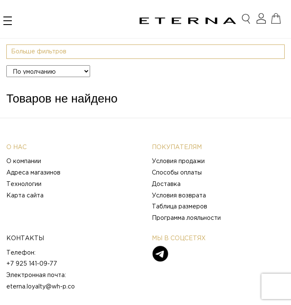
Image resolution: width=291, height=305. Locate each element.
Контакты (25, 238)
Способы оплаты (177, 172)
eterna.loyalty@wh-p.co (40, 286)
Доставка (166, 184)
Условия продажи (178, 161)
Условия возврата (179, 195)
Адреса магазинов (33, 172)
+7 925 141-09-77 (31, 263)
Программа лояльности (186, 218)
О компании (23, 161)
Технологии (23, 184)
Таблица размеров (179, 206)
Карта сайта (25, 195)
